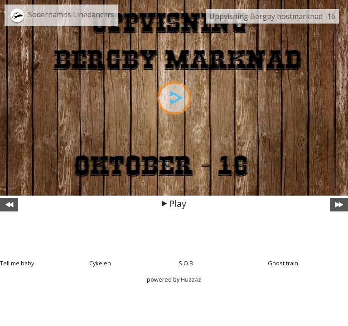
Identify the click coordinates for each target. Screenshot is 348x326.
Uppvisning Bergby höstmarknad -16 (272, 16)
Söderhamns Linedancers (71, 14)
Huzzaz (191, 279)
